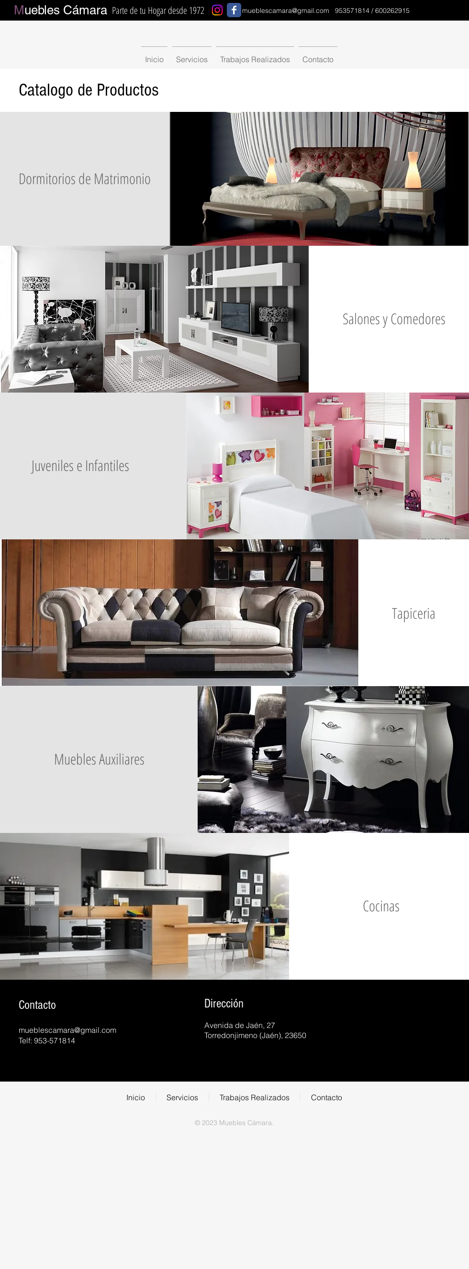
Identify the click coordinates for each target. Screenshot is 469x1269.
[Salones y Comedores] (394, 319)
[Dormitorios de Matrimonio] (85, 178)
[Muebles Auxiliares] (99, 759)
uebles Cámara (60, 10)
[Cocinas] (381, 906)
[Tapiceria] (413, 613)
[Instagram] (217, 10)
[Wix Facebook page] (234, 10)
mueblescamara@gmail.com (285, 10)
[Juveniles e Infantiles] (80, 465)
